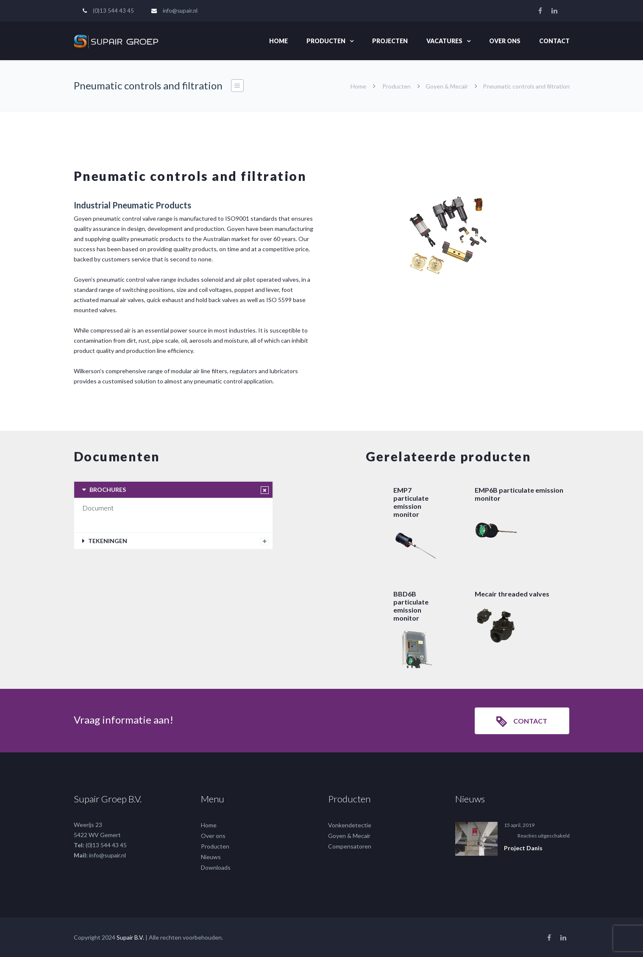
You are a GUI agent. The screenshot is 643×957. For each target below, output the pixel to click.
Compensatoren (349, 846)
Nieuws (211, 856)
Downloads (216, 867)
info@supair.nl (180, 10)
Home (278, 40)
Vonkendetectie (349, 825)
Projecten (390, 40)
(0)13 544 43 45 (113, 10)
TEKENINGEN (107, 540)
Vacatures (444, 40)
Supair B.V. (130, 937)
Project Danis (523, 848)
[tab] (173, 489)
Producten (325, 40)
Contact (554, 40)
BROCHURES (107, 489)
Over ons (505, 40)
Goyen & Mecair (447, 86)
